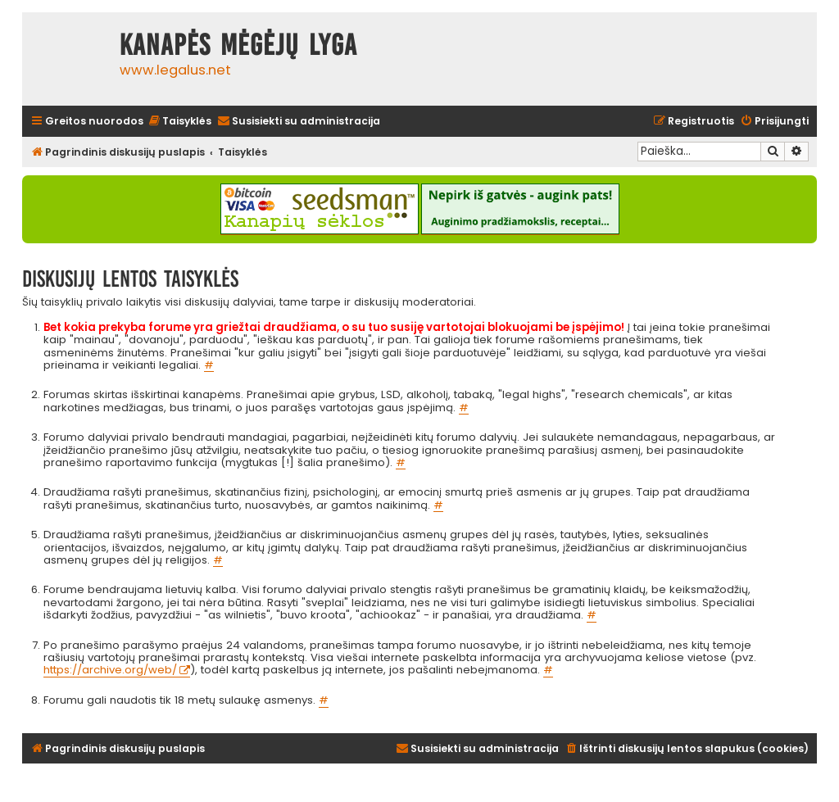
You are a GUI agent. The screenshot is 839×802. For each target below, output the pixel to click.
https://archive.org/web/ (110, 670)
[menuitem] (179, 122)
